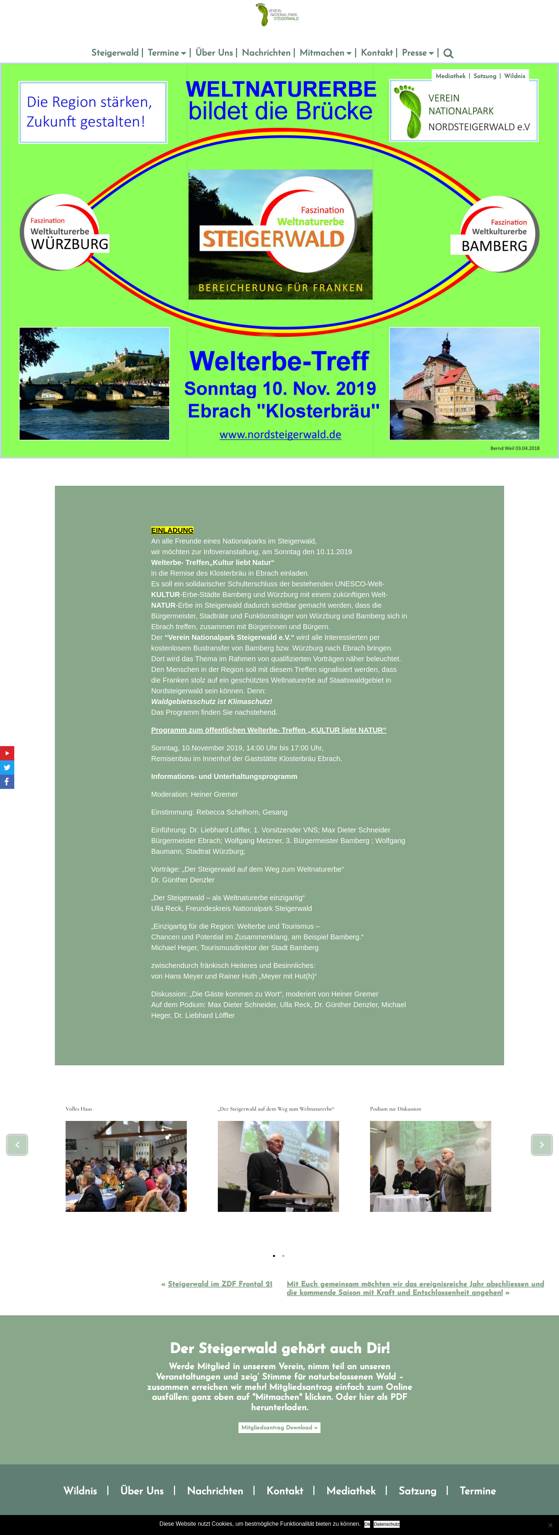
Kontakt (377, 53)
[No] (550, 1525)
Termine (163, 53)
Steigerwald (115, 53)
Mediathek (451, 76)
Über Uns (214, 53)
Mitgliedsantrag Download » (279, 1428)
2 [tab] (292, 1255)
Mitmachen (321, 53)
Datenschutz (386, 1524)
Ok (367, 1524)
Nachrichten (266, 53)
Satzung (484, 76)
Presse (414, 53)
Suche (448, 53)
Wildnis (514, 76)
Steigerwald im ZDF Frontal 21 (220, 1284)
